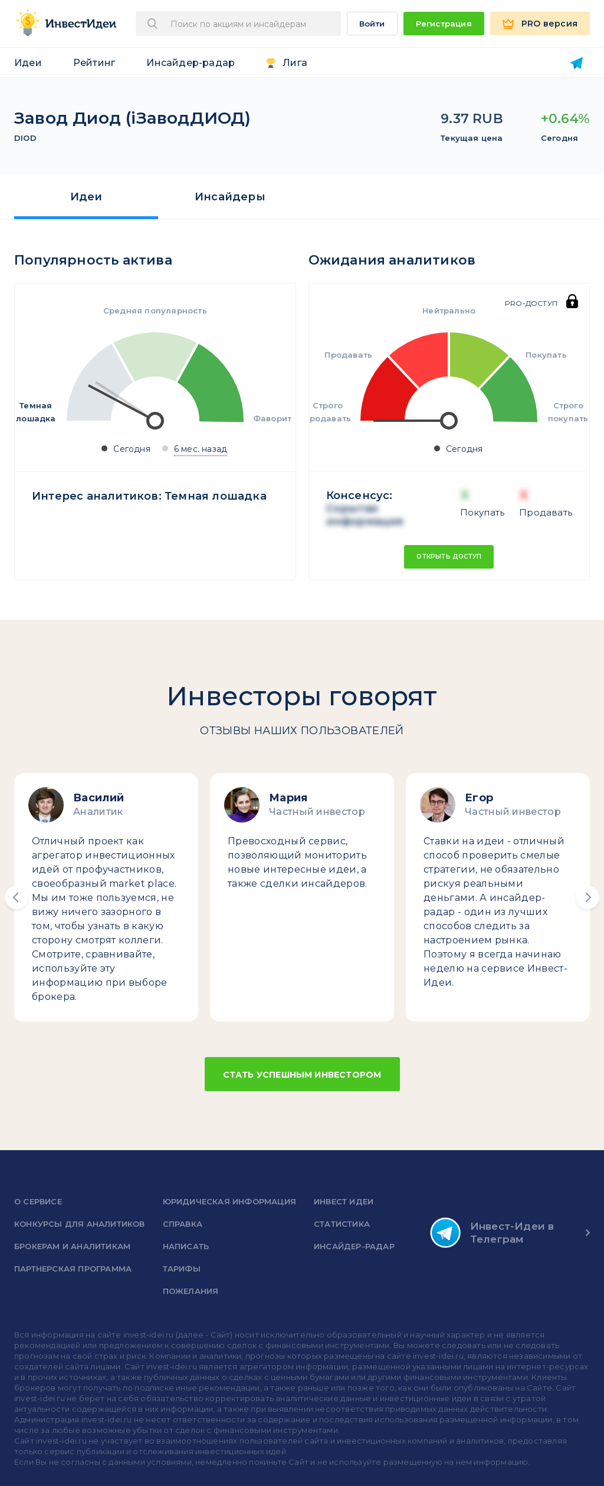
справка (182, 1224)
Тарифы (182, 1268)
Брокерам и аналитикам (72, 1246)
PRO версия (549, 23)
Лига (295, 62)
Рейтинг (94, 62)
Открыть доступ (448, 556)
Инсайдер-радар (190, 62)
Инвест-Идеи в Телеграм (492, 1232)
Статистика (342, 1224)
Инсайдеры (230, 196)
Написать (186, 1246)
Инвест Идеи (343, 1201)
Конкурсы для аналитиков (79, 1224)
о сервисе (38, 1201)
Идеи (28, 62)
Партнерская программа (73, 1268)
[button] (16, 897)
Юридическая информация (229, 1201)
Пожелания (191, 1291)
